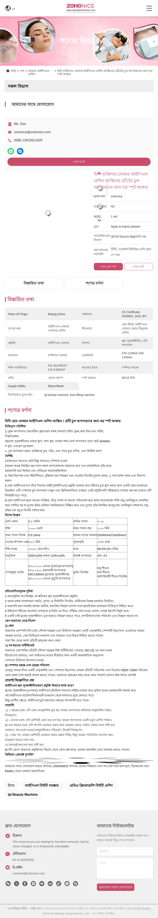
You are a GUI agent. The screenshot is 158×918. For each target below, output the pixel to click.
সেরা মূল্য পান (108, 266)
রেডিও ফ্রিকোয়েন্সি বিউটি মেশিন (91, 785)
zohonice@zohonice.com (32, 132)
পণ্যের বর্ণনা (94, 283)
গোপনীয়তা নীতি (17, 908)
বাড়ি (13, 71)
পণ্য (22, 71)
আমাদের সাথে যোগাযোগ (115, 887)
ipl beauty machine (23, 794)
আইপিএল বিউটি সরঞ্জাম (42, 785)
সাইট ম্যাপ (36, 908)
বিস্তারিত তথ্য (34, 283)
